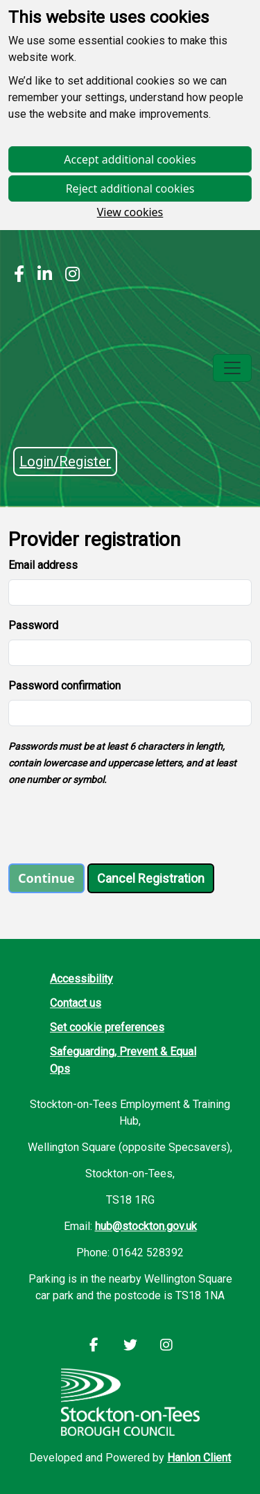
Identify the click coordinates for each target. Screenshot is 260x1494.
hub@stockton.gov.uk (146, 1226)
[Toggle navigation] (232, 368)
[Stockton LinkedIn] (41, 275)
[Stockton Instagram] (69, 275)
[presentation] (113, 825)
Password (33, 625)
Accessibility (81, 978)
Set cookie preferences (107, 1027)
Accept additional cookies (130, 159)
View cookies (130, 212)
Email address (43, 565)
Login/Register (65, 461)
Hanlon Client (199, 1457)
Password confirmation (64, 685)
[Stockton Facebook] (19, 275)
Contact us (75, 1003)
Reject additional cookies (130, 188)
